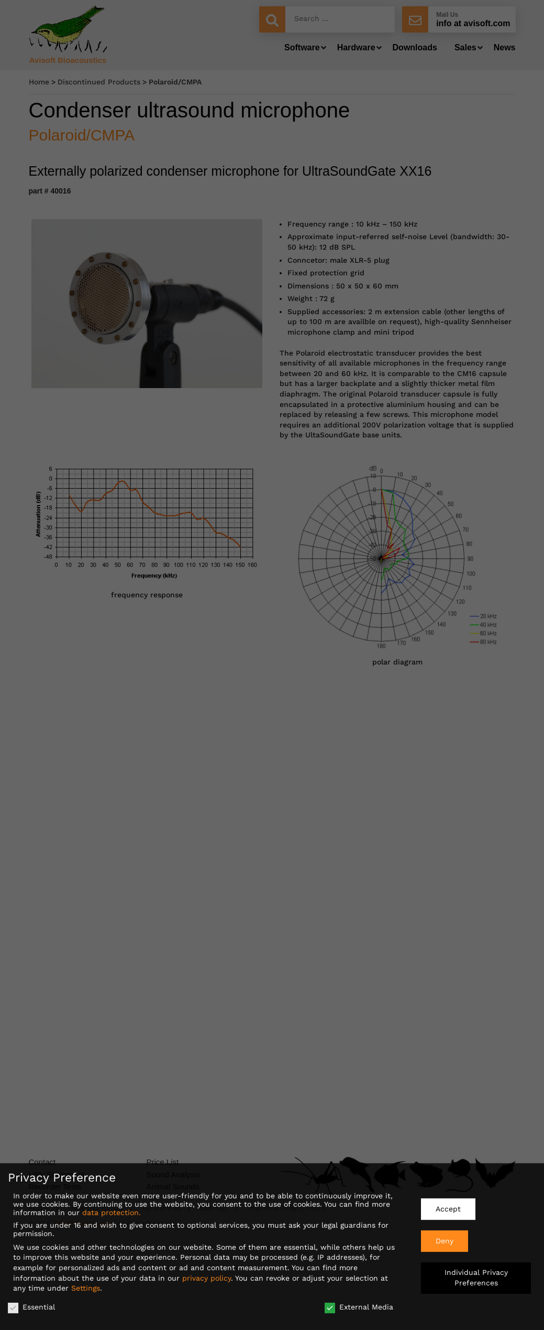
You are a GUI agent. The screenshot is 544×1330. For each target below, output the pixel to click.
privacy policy (206, 1275)
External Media (359, 1304)
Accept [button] (448, 1206)
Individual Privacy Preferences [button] (476, 1274)
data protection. (111, 1210)
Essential (31, 1304)
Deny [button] (444, 1238)
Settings (85, 1285)
